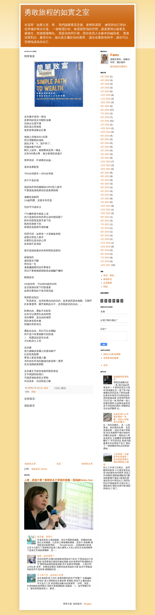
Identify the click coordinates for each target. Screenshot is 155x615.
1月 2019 (105, 239)
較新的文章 (30, 464)
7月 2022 (105, 224)
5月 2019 (105, 235)
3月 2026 (105, 84)
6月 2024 (105, 143)
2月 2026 (105, 87)
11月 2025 (106, 99)
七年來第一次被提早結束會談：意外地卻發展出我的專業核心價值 (116, 459)
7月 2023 (105, 180)
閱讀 (33, 392)
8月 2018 (105, 254)
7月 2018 (105, 257)
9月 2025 (105, 106)
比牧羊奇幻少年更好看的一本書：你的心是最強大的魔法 (121, 418)
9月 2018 (105, 250)
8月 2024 (105, 139)
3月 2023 (105, 195)
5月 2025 (105, 121)
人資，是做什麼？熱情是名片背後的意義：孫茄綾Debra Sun (58, 480)
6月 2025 (105, 117)
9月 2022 (105, 217)
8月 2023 (105, 176)
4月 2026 (105, 80)
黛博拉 (116, 55)
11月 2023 (106, 165)
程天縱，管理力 (44, 537)
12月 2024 (106, 128)
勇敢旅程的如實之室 (57, 12)
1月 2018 (105, 261)
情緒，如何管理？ (46, 556)
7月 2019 (105, 228)
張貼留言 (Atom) (39, 469)
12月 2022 (106, 206)
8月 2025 (105, 110)
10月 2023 (106, 169)
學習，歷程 (108, 275)
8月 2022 (105, 220)
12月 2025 (106, 95)
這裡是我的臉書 (111, 358)
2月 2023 (105, 198)
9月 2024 (105, 136)
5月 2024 (105, 147)
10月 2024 (106, 132)
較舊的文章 (87, 464)
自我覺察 (107, 283)
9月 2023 (105, 173)
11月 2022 (106, 209)
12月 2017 (106, 265)
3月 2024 (105, 154)
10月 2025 (106, 102)
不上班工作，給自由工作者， (51, 575)
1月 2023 (105, 202)
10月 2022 (106, 213)
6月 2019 (105, 232)
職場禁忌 (107, 279)
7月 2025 (105, 113)
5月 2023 (105, 187)
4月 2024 (105, 150)
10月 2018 (106, 246)
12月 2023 (106, 161)
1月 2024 (105, 158)
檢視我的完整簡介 (119, 66)
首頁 (59, 464)
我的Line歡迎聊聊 (111, 354)
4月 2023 (105, 191)
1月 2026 (105, 91)
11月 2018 (106, 243)
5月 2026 (105, 76)
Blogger (87, 604)
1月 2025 (105, 124)
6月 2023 (105, 183)
